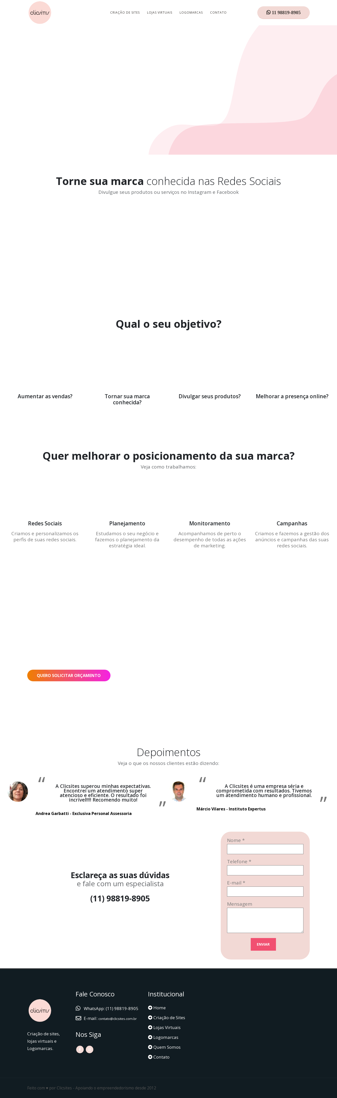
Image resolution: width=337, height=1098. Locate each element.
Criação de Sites (125, 12)
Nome (234, 840)
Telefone (237, 861)
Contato (218, 12)
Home (159, 1008)
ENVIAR (263, 944)
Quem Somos (166, 1047)
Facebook (80, 1056)
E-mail (234, 882)
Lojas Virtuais (159, 12)
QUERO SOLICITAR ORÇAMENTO (69, 675)
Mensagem (239, 904)
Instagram (89, 1056)
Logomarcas (191, 12)
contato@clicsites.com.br (109, 1026)
